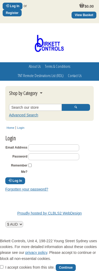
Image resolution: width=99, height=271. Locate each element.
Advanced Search (23, 115)
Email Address (16, 147)
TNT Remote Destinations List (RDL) (41, 75)
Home (10, 127)
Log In (12, 6)
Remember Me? (19, 169)
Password (19, 156)
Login (20, 127)
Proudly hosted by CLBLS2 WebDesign (49, 213)
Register (12, 13)
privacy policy (36, 252)
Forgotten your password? (26, 189)
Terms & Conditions (57, 66)
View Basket (84, 15)
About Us (35, 66)
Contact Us (75, 75)
